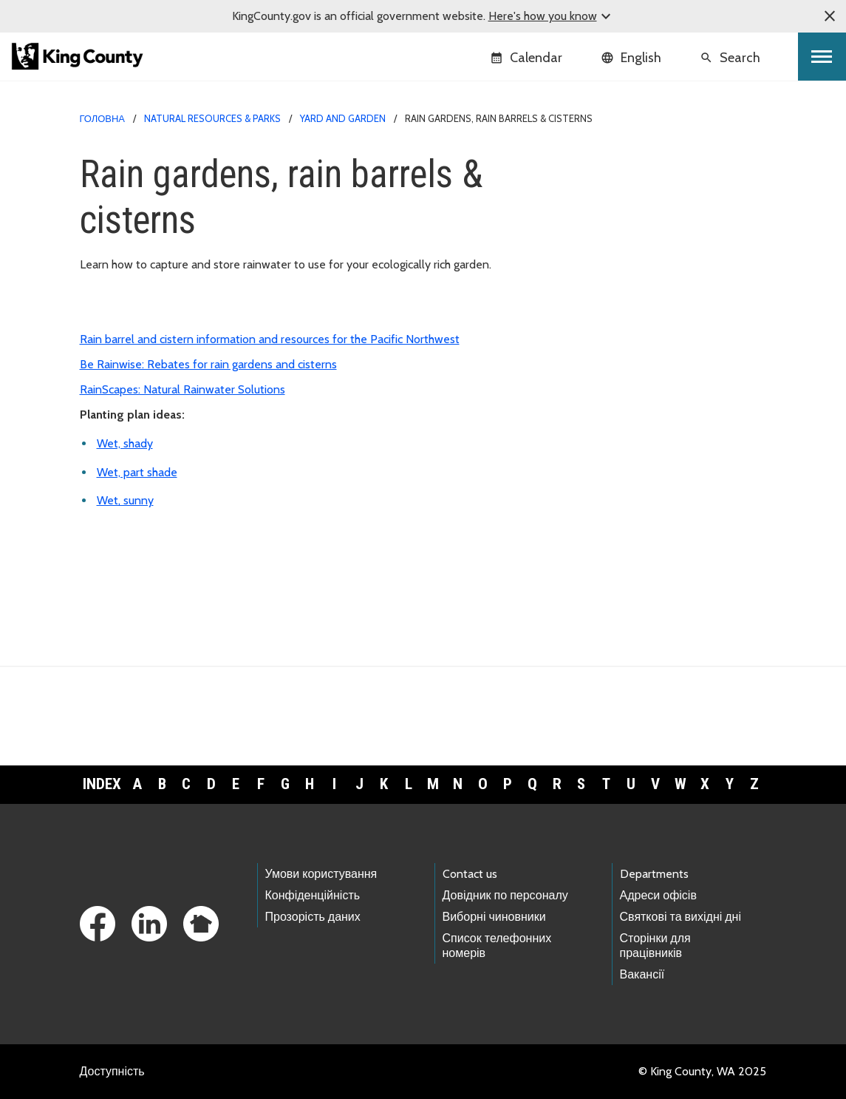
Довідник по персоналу (505, 895)
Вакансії (642, 974)
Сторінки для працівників (655, 945)
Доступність (112, 1071)
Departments (654, 874)
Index (102, 784)
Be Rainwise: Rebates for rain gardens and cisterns (208, 364)
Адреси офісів (658, 895)
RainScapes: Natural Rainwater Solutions (182, 389)
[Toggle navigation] (822, 57)
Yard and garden (343, 118)
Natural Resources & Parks (212, 118)
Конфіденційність (313, 895)
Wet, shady (125, 443)
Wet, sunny (125, 500)
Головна (102, 118)
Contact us (470, 874)
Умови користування (321, 874)
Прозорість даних (313, 917)
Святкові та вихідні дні (681, 917)
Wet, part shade (137, 472)
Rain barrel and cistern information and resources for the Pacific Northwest (270, 339)
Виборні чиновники (494, 917)
